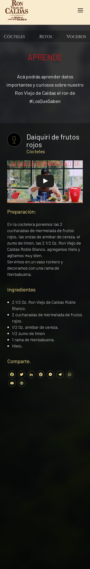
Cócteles (14, 37)
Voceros (76, 37)
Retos (45, 37)
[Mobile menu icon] (80, 10)
